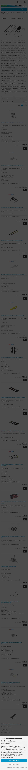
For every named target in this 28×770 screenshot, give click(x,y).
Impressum (24, 767)
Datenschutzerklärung (13, 767)
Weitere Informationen (14, 764)
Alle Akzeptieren (14, 760)
